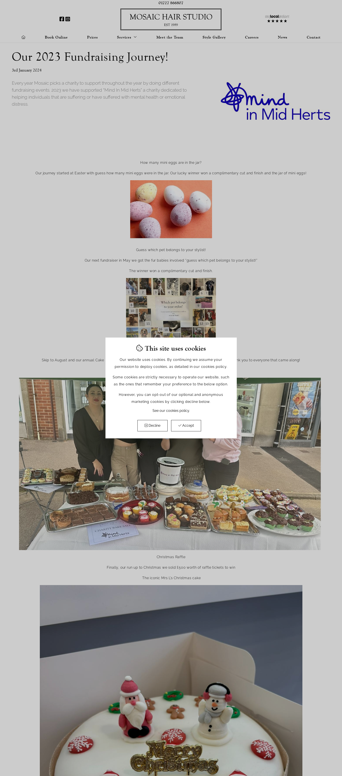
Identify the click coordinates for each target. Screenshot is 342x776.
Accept (186, 425)
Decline (152, 425)
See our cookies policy (171, 411)
